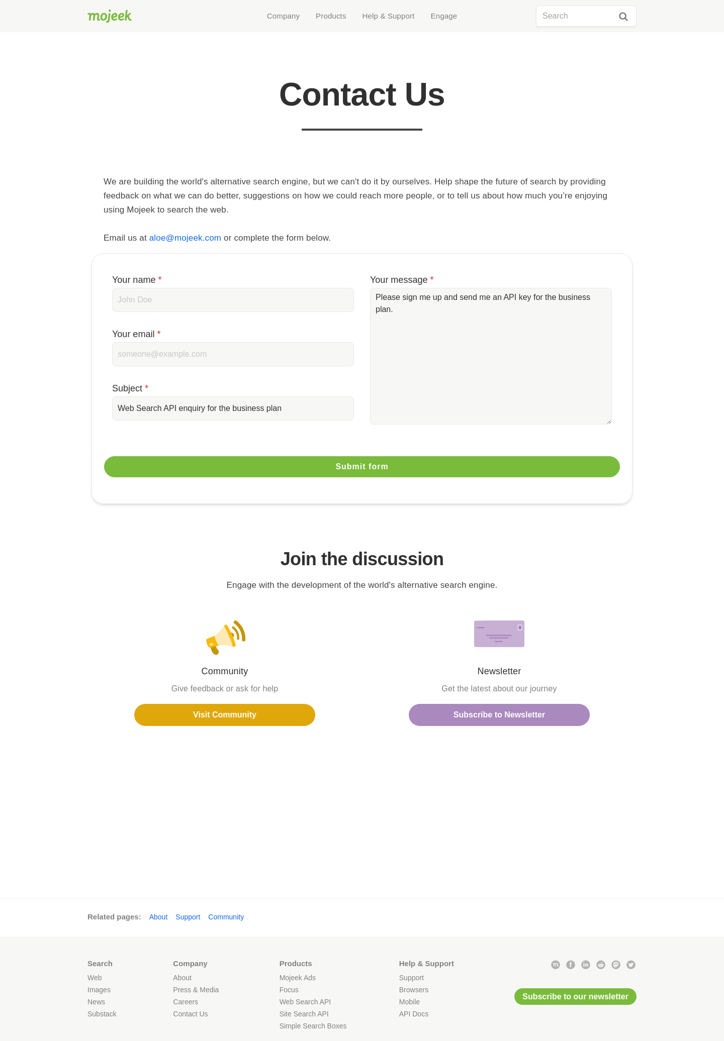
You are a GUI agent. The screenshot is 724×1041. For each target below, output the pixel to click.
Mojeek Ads (298, 978)
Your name (136, 280)
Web (94, 978)
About (158, 917)
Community (226, 917)
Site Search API (304, 1014)
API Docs (413, 1014)
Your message (401, 280)
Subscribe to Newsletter (499, 714)
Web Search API (305, 1002)
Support (187, 917)
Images (99, 990)
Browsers (413, 990)
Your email (136, 334)
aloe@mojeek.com (185, 238)
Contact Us (190, 1014)
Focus (289, 990)
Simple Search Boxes (313, 1026)
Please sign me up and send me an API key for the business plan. (491, 356)
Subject (130, 388)
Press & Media (196, 990)
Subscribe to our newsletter (575, 996)
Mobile (409, 1002)
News (96, 1002)
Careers (185, 1002)
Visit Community (224, 714)
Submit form (361, 466)
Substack (102, 1014)
